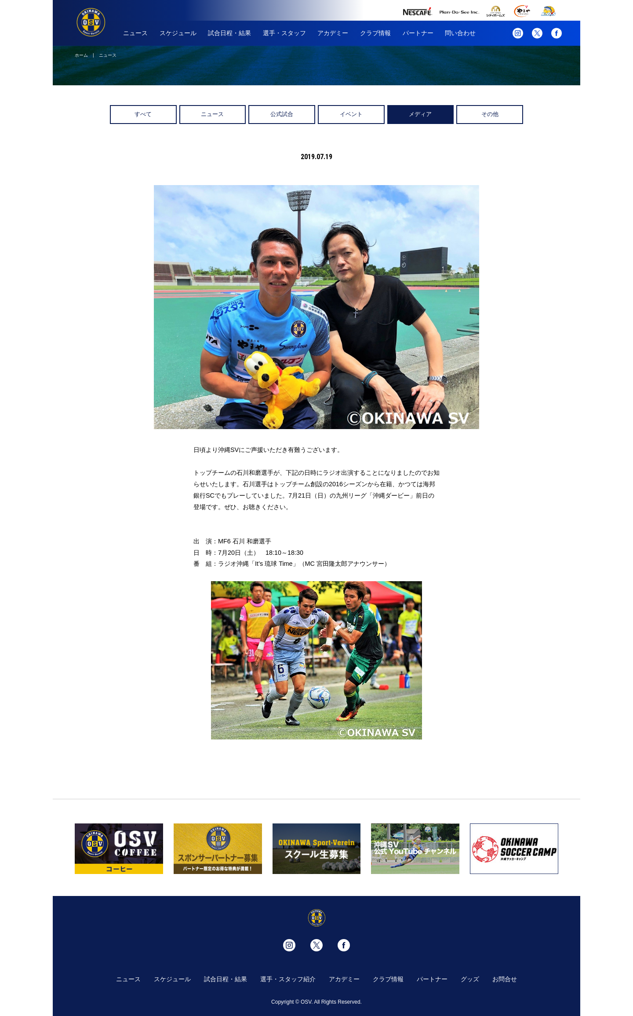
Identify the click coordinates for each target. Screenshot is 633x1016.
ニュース (135, 32)
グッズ (470, 979)
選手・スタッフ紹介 (288, 979)
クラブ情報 (375, 32)
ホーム (81, 55)
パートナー (418, 32)
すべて (143, 114)
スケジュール (178, 32)
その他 (489, 114)
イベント (351, 114)
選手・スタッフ (284, 32)
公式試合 (281, 114)
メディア (420, 114)
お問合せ (504, 979)
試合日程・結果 (229, 32)
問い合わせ (460, 32)
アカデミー (332, 32)
